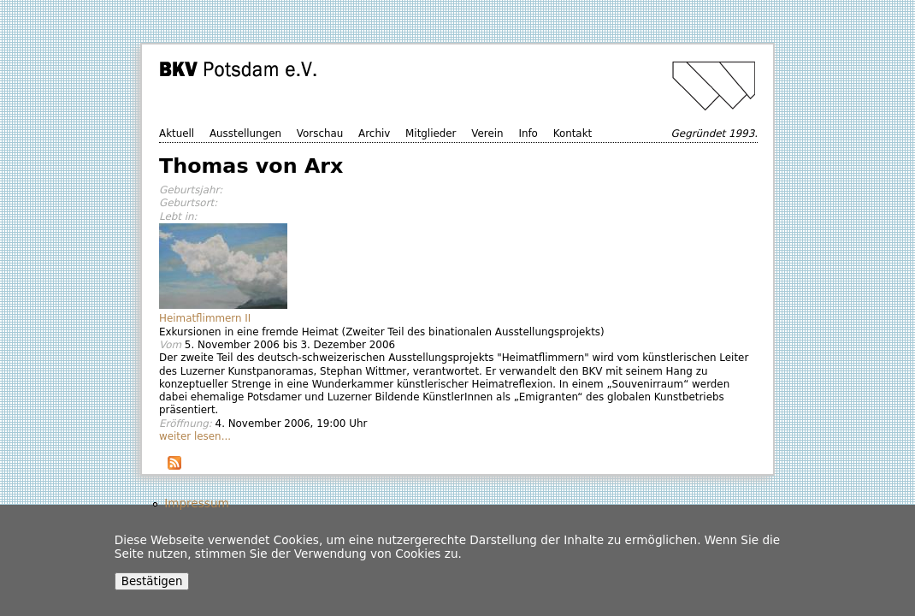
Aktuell (176, 133)
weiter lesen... (195, 436)
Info (528, 133)
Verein (487, 133)
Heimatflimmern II (205, 318)
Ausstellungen (245, 133)
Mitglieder (430, 133)
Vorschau (320, 133)
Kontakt (573, 133)
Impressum (196, 503)
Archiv (374, 133)
